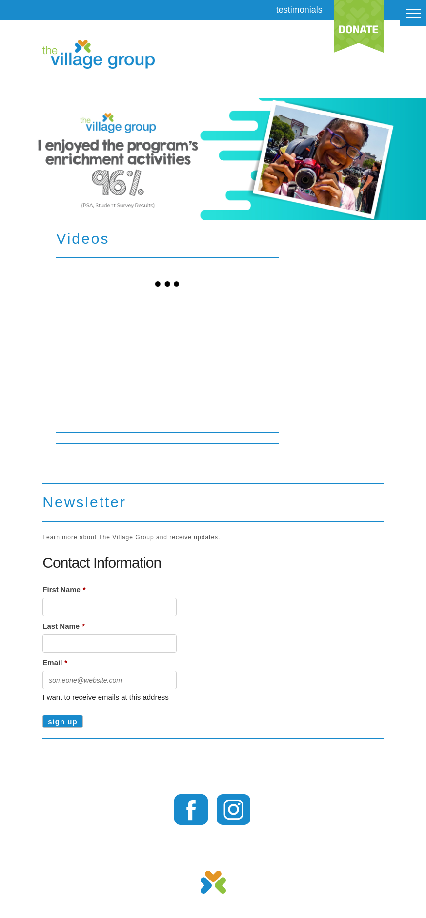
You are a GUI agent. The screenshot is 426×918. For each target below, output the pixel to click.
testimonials (299, 10)
